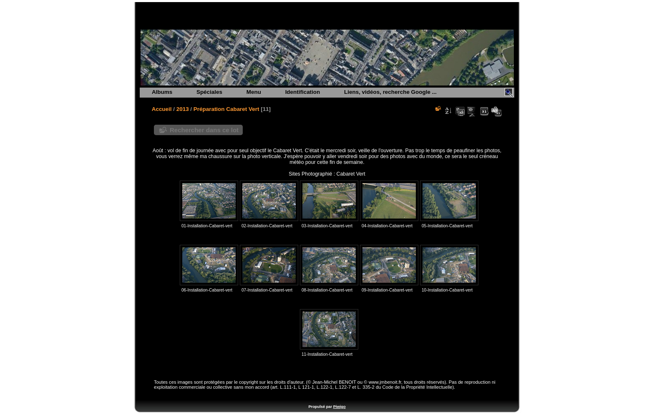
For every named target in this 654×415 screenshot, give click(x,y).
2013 (182, 109)
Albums (162, 92)
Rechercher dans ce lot (204, 129)
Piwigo (339, 407)
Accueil (162, 109)
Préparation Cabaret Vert (226, 109)
